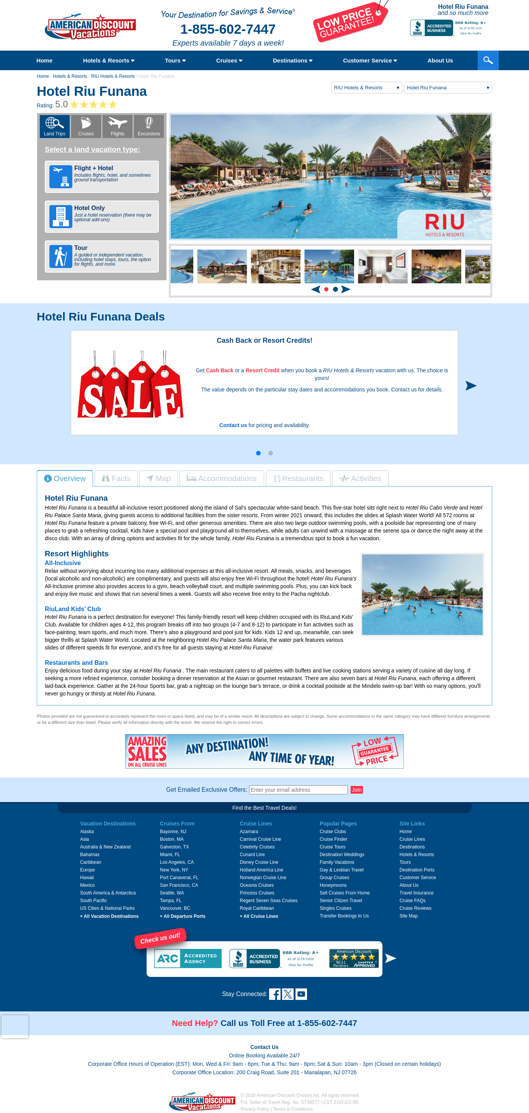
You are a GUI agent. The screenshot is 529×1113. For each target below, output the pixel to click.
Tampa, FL (171, 900)
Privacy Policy (255, 1109)
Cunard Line (252, 854)
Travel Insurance (417, 893)
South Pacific (93, 900)
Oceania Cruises (257, 885)
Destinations (292, 60)
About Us (440, 60)
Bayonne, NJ (173, 831)
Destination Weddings (342, 854)
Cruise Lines (412, 839)
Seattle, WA (172, 893)
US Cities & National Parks (107, 908)
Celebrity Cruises (257, 847)
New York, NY (174, 870)
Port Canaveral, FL (179, 877)
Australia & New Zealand (105, 847)
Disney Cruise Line (259, 862)
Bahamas (90, 854)
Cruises (229, 60)
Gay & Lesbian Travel (342, 870)
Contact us (233, 425)
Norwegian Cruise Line (263, 877)
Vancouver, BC (175, 908)
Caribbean (90, 862)
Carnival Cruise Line (260, 839)
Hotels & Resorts (108, 60)
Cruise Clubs (333, 831)
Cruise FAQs (413, 900)
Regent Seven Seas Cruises (268, 900)
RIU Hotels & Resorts (113, 76)
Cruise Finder (333, 839)
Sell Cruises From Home (345, 893)
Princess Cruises (257, 893)
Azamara (249, 831)
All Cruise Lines (259, 916)
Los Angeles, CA (177, 862)
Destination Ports (417, 870)
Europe (87, 870)
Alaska (87, 831)
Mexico (87, 885)
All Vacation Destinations (109, 916)
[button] (326, 289)
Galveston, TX (174, 847)
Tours (175, 60)
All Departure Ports (183, 916)
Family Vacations (337, 862)
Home (44, 60)
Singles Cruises (335, 908)
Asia (84, 839)
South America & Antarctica (108, 893)
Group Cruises (334, 877)
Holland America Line (261, 870)
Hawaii (87, 877)
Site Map (409, 916)
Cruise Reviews (415, 908)
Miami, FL (170, 854)
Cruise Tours (332, 847)
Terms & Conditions (293, 1109)
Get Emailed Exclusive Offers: (206, 789)
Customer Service (370, 60)
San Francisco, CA (179, 885)
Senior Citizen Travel (341, 900)
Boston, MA (172, 839)
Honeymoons (333, 885)
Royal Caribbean (257, 908)
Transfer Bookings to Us (344, 916)
